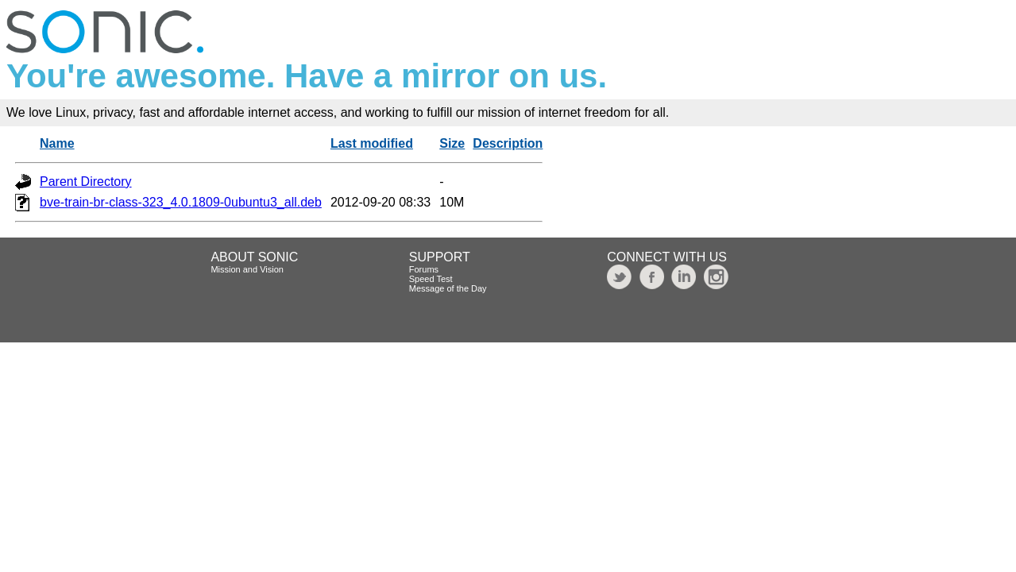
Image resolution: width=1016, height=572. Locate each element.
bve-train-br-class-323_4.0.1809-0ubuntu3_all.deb (181, 202)
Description (508, 143)
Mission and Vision (247, 269)
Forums (423, 269)
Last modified (371, 143)
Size (452, 143)
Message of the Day (448, 288)
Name (57, 143)
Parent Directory (86, 181)
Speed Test (431, 279)
